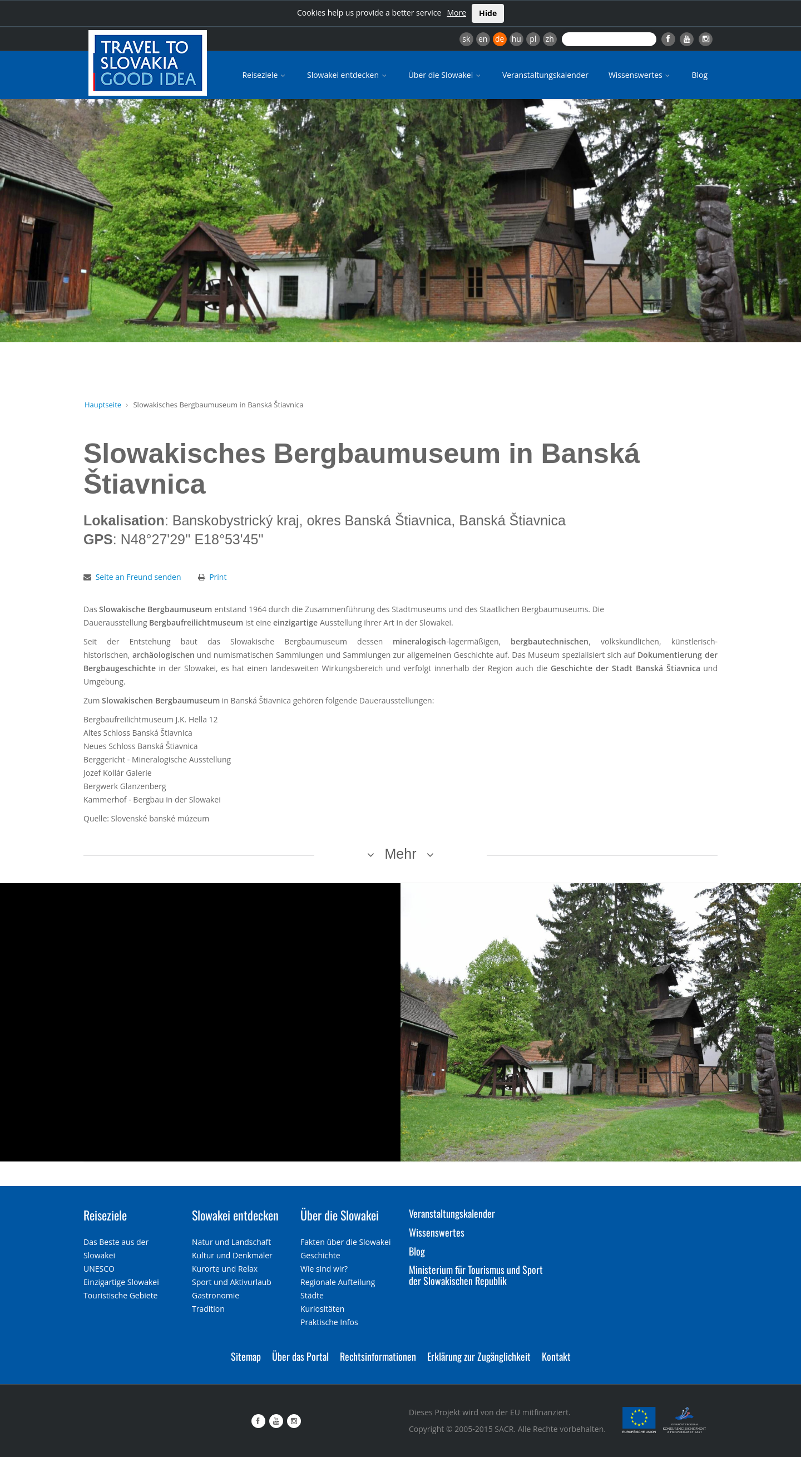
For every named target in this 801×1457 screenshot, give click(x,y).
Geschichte (320, 1255)
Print (217, 577)
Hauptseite (103, 405)
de (499, 38)
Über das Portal (300, 1356)
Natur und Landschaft (231, 1242)
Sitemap (246, 1356)
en (482, 38)
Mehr (400, 854)
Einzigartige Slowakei (121, 1282)
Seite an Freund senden (138, 577)
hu (516, 38)
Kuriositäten (322, 1308)
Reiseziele (264, 75)
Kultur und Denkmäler (232, 1255)
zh (550, 38)
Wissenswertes (640, 75)
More (456, 12)
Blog (699, 75)
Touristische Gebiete (120, 1295)
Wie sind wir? (324, 1268)
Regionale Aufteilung (337, 1282)
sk (466, 38)
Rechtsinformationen (378, 1356)
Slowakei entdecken (347, 75)
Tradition (208, 1308)
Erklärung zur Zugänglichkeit (479, 1356)
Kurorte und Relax (225, 1268)
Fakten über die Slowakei (345, 1242)
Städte (312, 1295)
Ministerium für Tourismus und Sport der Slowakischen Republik (476, 1275)
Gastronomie (215, 1295)
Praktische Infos (329, 1322)
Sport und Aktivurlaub (231, 1282)
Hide (488, 13)
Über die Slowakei (445, 75)
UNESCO (99, 1268)
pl (533, 38)
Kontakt (556, 1356)
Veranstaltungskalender (545, 75)
